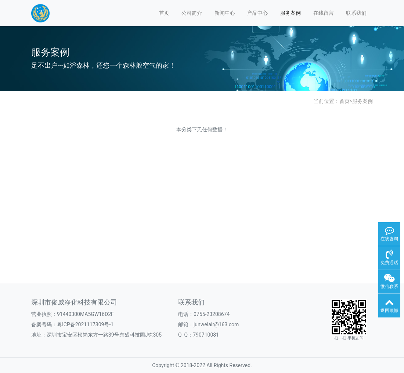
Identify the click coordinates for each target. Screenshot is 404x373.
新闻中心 (224, 13)
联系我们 (356, 13)
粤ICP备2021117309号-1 (85, 324)
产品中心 (257, 13)
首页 (164, 13)
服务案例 (290, 13)
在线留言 (323, 13)
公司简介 (191, 13)
